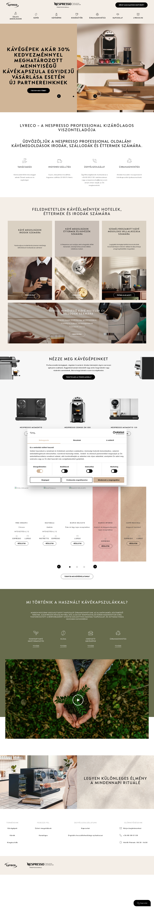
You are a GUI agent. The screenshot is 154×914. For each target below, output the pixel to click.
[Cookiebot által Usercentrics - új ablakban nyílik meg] (114, 433)
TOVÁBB (36, 646)
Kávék (12, 835)
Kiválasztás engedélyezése (77, 480)
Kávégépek (12, 828)
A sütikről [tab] (110, 440)
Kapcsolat (85, 828)
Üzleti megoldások (43, 828)
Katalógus (43, 835)
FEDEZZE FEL (43, 823)
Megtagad (45, 480)
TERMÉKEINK (12, 823)
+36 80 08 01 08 (130, 835)
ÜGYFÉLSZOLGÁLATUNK (85, 823)
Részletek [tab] (77, 440)
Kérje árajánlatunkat (132, 828)
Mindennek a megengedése (108, 480)
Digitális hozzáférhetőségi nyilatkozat (85, 835)
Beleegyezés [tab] (44, 440)
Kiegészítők (12, 842)
